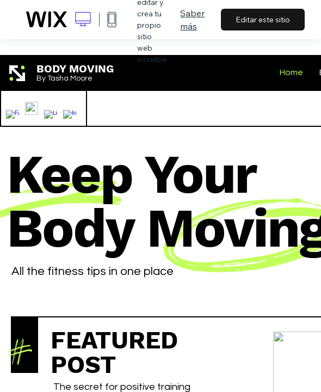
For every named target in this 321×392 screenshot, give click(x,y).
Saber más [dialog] (192, 20)
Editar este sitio (263, 19)
